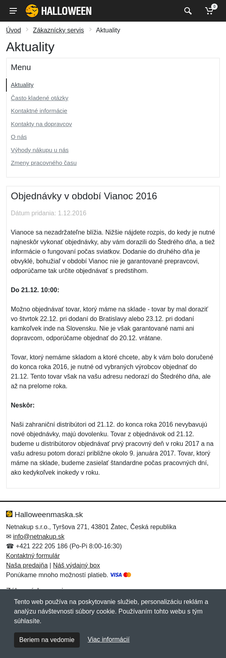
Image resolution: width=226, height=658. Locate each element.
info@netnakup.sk (38, 536)
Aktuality (22, 84)
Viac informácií (109, 639)
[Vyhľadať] (187, 10)
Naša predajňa (27, 565)
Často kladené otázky (39, 97)
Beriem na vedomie (47, 639)
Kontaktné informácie (39, 110)
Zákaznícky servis (58, 30)
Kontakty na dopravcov (41, 123)
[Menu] (13, 11)
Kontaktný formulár (33, 555)
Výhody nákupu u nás (40, 149)
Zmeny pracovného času (44, 162)
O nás (19, 136)
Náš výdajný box (76, 565)
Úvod (13, 30)
